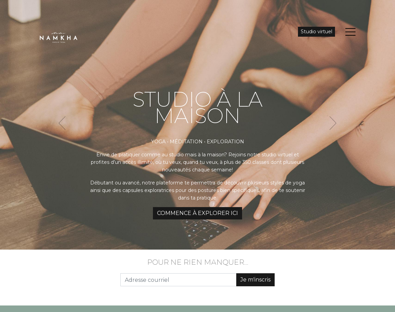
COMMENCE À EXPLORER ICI (197, 213)
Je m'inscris (255, 279)
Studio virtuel (316, 31)
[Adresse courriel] (178, 279)
